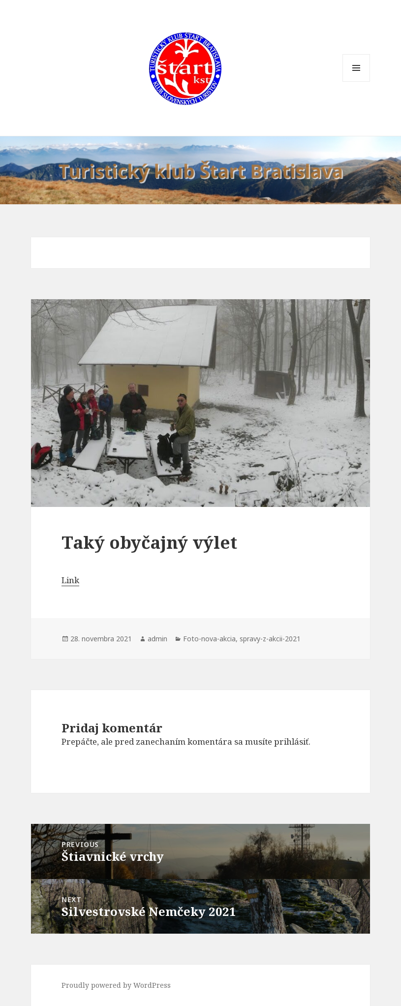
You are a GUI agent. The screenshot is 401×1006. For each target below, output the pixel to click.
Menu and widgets (356, 81)
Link (70, 580)
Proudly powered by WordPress (116, 985)
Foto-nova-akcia (209, 638)
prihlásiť (291, 741)
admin (157, 638)
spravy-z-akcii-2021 (270, 638)
